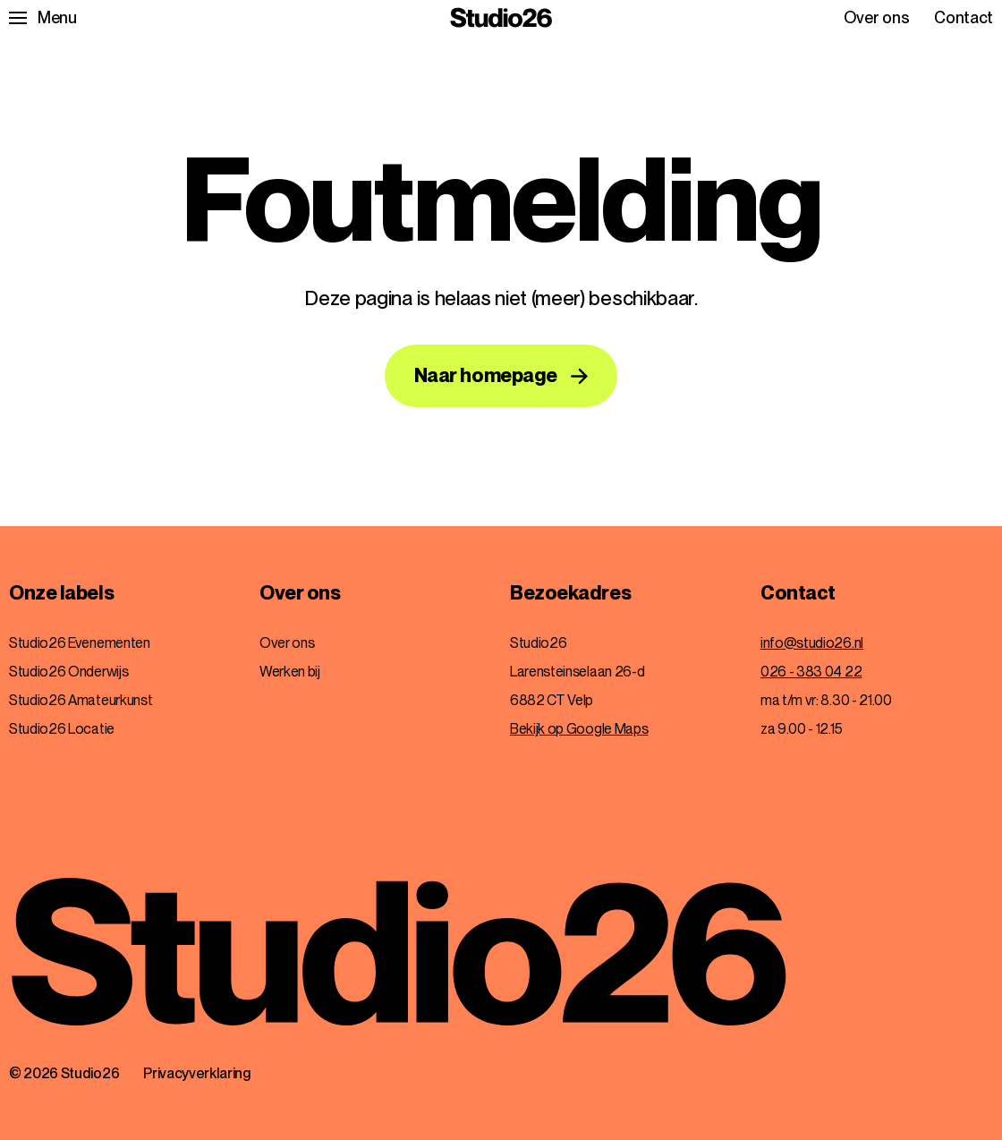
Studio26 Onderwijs (68, 671)
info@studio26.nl (811, 642)
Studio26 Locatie (62, 728)
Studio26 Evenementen (79, 642)
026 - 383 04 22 (811, 671)
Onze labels (61, 593)
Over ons (876, 18)
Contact (963, 18)
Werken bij (289, 671)
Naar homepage (485, 375)
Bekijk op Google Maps (579, 728)
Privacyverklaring (197, 1073)
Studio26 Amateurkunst (80, 700)
